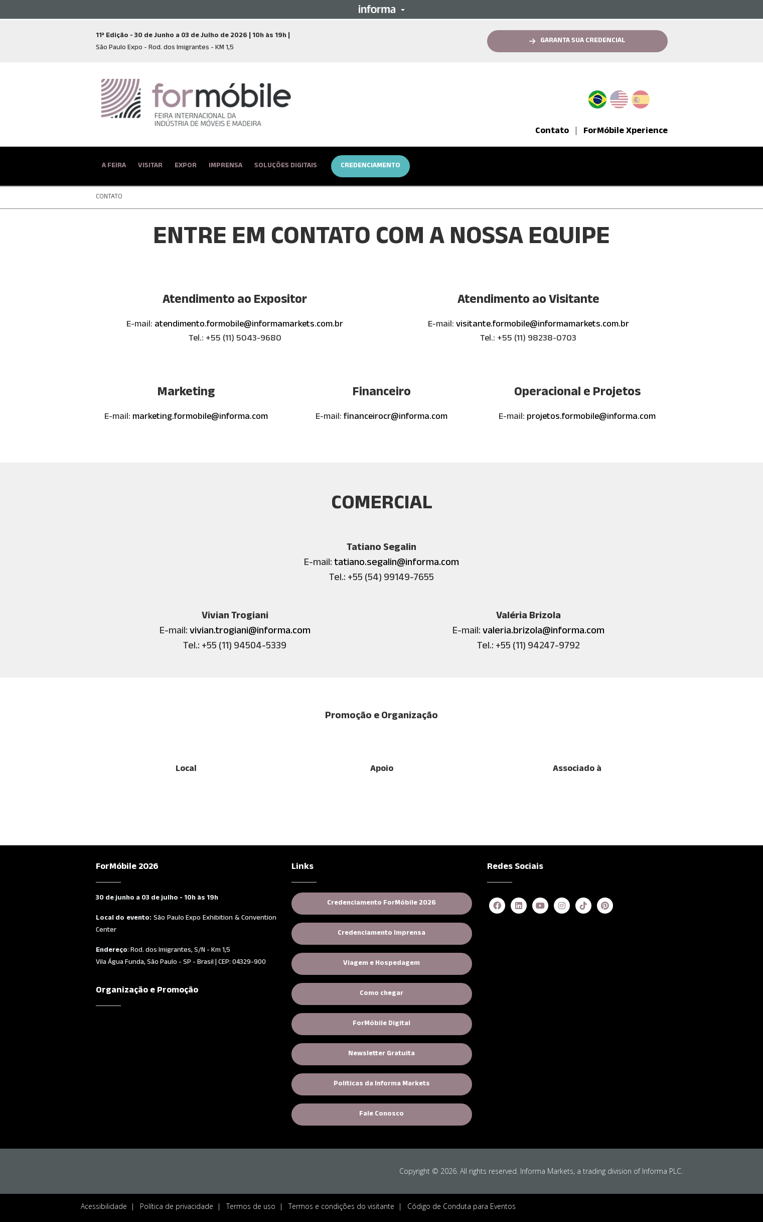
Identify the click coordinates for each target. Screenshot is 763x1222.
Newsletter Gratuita (381, 1054)
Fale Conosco (381, 1114)
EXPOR (186, 166)
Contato (552, 131)
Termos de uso (250, 1206)
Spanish (641, 97)
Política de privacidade (176, 1206)
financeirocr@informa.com (395, 417)
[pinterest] (605, 906)
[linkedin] (519, 906)
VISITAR (150, 166)
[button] (381, 9)
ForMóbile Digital (381, 1024)
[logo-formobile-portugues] (196, 103)
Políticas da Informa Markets (382, 1084)
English (619, 97)
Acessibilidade (104, 1206)
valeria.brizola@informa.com (543, 631)
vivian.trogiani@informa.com (250, 631)
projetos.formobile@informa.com (591, 417)
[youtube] (540, 906)
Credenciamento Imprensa (381, 934)
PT (601, 97)
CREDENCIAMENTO (370, 166)
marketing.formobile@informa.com (200, 417)
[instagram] (562, 906)
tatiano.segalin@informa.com (396, 563)
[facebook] (497, 906)
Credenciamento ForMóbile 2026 (381, 904)
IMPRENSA (225, 166)
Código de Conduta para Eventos (461, 1206)
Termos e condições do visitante (341, 1206)
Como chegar (381, 994)
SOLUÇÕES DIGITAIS (285, 166)
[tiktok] (583, 906)
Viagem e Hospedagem (381, 964)
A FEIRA (114, 166)
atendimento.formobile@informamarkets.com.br (249, 324)
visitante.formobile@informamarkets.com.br (542, 324)
